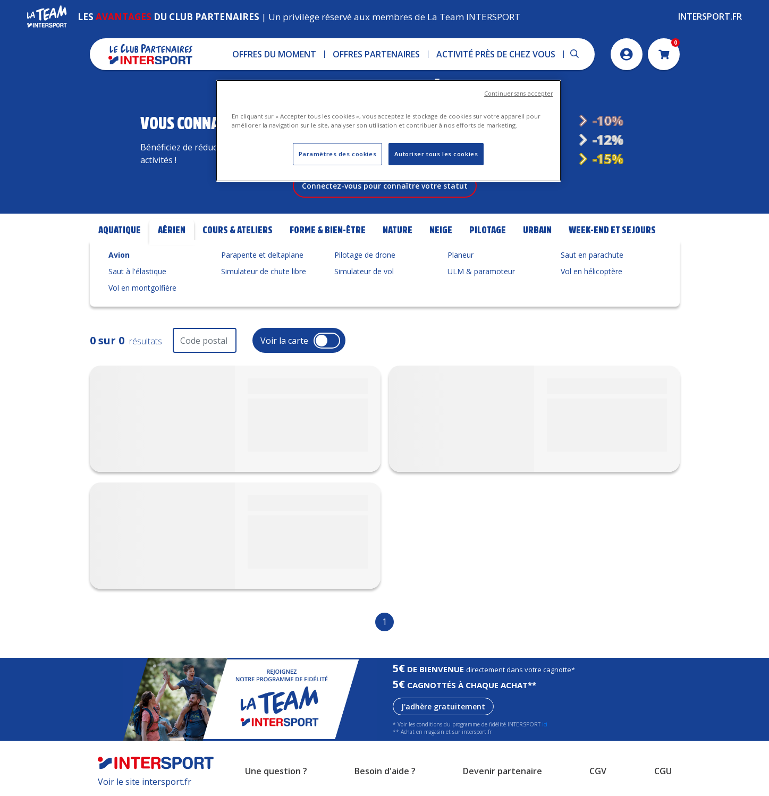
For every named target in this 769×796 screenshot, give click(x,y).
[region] (388, 131)
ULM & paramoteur (481, 271)
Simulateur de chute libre (263, 271)
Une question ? (276, 771)
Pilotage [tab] (487, 230)
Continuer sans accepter (518, 93)
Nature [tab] (397, 230)
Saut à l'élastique (137, 271)
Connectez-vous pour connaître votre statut (385, 186)
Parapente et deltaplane (262, 255)
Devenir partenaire (502, 771)
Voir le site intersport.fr (144, 781)
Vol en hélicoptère (591, 271)
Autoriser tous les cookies (436, 154)
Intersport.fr (710, 16)
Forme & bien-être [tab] (328, 230)
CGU (663, 771)
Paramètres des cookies (338, 154)
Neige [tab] (440, 230)
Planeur (460, 255)
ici (544, 724)
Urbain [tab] (537, 230)
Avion (119, 255)
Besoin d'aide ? (385, 771)
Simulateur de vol (364, 271)
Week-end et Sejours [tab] (612, 230)
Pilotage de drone (364, 255)
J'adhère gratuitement (443, 706)
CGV (597, 771)
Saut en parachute (592, 255)
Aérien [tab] (171, 230)
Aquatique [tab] (119, 230)
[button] (274, 54)
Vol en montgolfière (142, 288)
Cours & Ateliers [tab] (237, 230)
